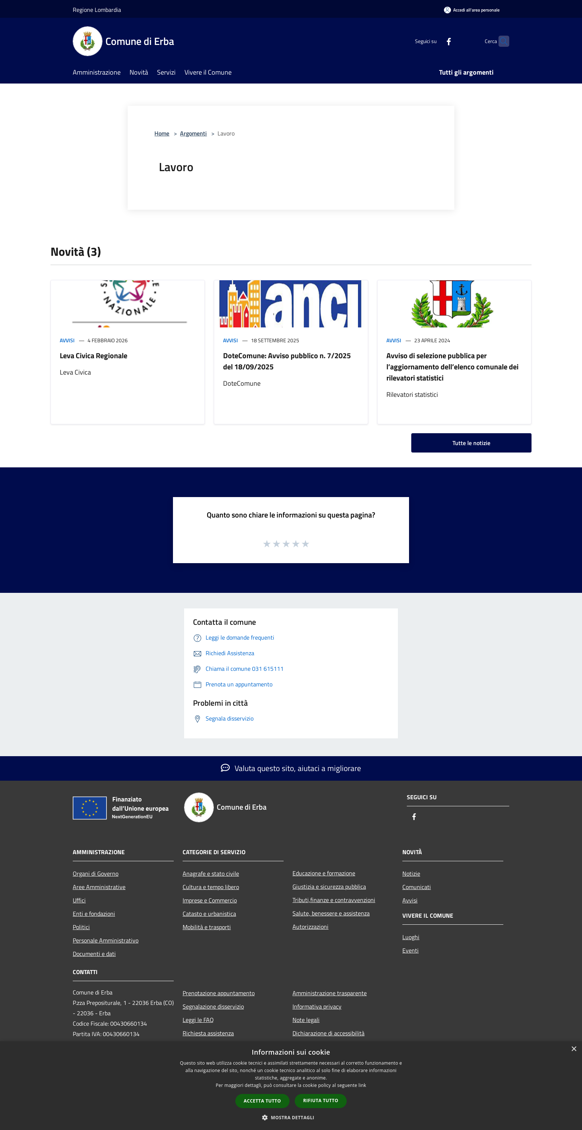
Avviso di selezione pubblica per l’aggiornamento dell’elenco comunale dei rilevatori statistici (452, 366)
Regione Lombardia (97, 9)
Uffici (79, 900)
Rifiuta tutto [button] (321, 1100)
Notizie (411, 873)
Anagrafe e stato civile (211, 873)
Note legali (306, 1019)
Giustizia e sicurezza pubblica (329, 886)
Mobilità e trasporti (207, 926)
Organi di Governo (95, 873)
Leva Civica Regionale (93, 355)
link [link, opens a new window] (362, 1085)
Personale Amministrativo (105, 940)
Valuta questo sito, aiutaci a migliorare (291, 768)
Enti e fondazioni (94, 913)
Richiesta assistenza (208, 1033)
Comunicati (416, 886)
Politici (81, 926)
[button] (291, 1117)
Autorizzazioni (310, 926)
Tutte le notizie (471, 442)
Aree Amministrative (99, 886)
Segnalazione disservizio (213, 1006)
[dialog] (291, 1085)
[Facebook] (434, 41)
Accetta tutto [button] (262, 1101)
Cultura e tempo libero (211, 886)
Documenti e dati (94, 953)
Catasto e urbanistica (209, 913)
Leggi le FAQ (198, 1019)
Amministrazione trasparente (329, 993)
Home (161, 133)
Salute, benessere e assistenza (331, 913)
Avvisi (67, 340)
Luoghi (410, 937)
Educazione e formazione (323, 873)
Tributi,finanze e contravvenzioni (333, 899)
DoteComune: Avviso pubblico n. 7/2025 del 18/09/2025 (287, 361)
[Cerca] (500, 41)
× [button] (573, 1049)
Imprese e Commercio (210, 900)
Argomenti (193, 133)
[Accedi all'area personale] (471, 10)
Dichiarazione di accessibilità (328, 1033)
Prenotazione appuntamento (219, 993)
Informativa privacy (316, 1006)
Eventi (410, 950)
